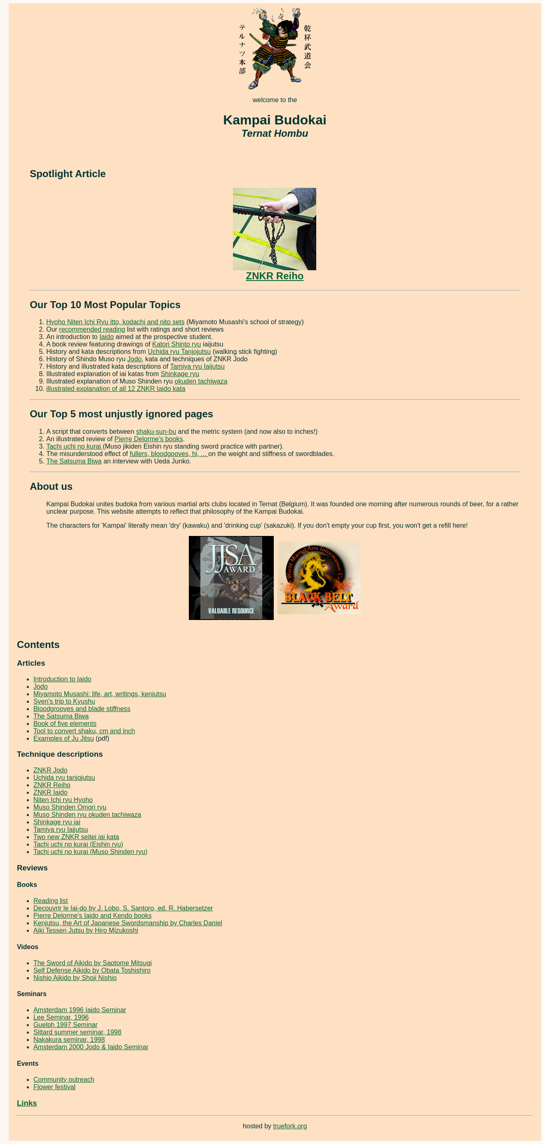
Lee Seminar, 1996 (61, 1017)
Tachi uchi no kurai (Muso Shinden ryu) (90, 851)
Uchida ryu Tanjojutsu (179, 351)
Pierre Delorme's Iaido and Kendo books (92, 915)
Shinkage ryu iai (56, 822)
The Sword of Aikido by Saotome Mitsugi (92, 962)
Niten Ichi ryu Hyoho (63, 799)
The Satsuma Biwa (73, 461)
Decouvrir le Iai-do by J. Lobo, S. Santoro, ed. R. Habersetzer (123, 908)
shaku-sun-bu (156, 431)
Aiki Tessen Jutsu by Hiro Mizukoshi (85, 930)
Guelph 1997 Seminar (65, 1024)
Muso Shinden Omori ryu (69, 807)
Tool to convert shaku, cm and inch (84, 731)
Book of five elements (64, 723)
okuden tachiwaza (201, 381)
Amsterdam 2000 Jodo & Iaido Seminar (90, 1046)
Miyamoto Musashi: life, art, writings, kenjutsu (99, 693)
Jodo (134, 359)
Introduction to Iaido (62, 679)
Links (27, 1103)
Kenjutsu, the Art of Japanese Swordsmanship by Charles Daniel (127, 922)
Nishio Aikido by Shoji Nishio (75, 977)
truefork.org (290, 1126)
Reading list (50, 900)
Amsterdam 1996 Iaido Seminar (79, 1009)
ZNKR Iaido (50, 792)
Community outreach (63, 1079)
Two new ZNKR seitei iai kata (76, 836)
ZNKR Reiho (274, 271)
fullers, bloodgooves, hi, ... (169, 453)
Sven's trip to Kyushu (64, 701)
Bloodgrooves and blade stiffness (81, 708)
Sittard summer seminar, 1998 (77, 1032)
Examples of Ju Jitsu (63, 738)
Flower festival (54, 1086)
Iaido (106, 336)
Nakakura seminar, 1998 (69, 1039)
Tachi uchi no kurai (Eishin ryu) (78, 844)
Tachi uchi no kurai (74, 446)
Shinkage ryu (180, 373)
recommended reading (92, 329)
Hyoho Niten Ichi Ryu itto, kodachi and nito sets (115, 321)
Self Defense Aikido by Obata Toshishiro (91, 970)
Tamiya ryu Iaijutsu (197, 366)
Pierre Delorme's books (149, 438)
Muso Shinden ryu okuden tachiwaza (87, 814)
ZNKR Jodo (50, 770)
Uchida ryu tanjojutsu (64, 777)
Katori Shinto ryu (176, 344)
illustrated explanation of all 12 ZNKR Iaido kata (115, 388)
